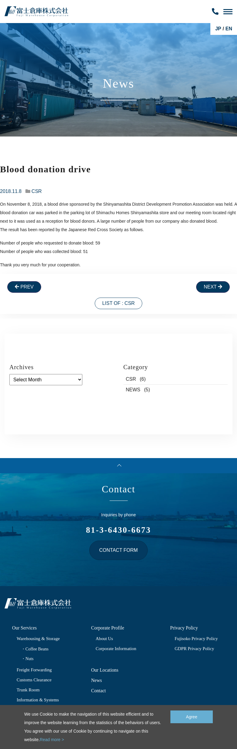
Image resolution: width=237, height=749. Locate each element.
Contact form (118, 550)
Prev (24, 286)
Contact (98, 690)
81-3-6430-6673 (118, 530)
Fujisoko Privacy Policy (197, 638)
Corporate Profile (108, 627)
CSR (36, 191)
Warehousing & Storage (39, 638)
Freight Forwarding (35, 669)
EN (228, 28)
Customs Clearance (34, 679)
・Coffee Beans (35, 648)
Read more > (52, 739)
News (96, 680)
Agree (191, 716)
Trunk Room (28, 689)
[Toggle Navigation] (227, 11)
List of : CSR (118, 303)
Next (213, 286)
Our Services (24, 627)
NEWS (133, 389)
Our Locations (105, 670)
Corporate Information (116, 648)
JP (218, 28)
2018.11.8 (10, 191)
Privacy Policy (184, 627)
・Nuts (27, 658)
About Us (105, 638)
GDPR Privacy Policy (195, 648)
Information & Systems (38, 699)
